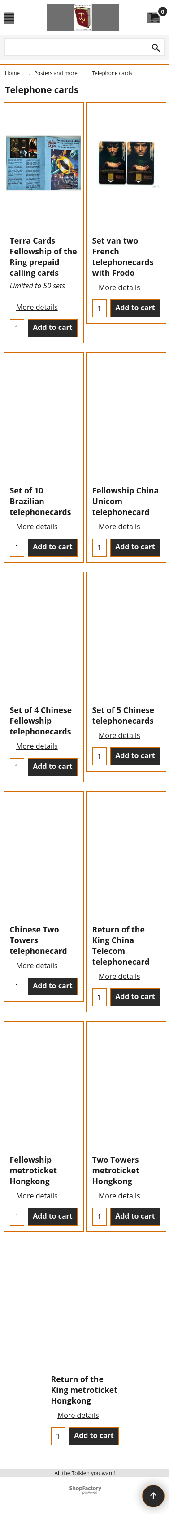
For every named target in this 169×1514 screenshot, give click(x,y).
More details (37, 307)
